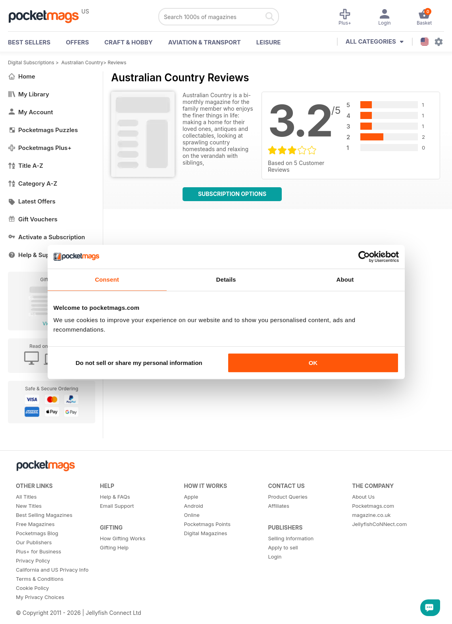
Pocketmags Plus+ (39, 148)
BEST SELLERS (29, 42)
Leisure (268, 42)
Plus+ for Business (38, 551)
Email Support (117, 506)
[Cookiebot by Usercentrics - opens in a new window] (364, 257)
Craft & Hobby (128, 42)
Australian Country (82, 62)
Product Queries (288, 496)
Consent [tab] (107, 279)
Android (193, 506)
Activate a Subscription (46, 237)
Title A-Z (25, 165)
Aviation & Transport (204, 42)
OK (313, 362)
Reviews (117, 62)
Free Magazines (35, 524)
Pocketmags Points (207, 524)
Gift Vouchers (33, 219)
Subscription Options (232, 193)
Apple (191, 496)
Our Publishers (34, 542)
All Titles (26, 496)
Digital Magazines (205, 533)
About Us (363, 496)
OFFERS (77, 42)
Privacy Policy (33, 560)
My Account (30, 112)
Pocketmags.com (373, 506)
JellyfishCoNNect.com (379, 524)
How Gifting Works (122, 538)
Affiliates (278, 506)
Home (21, 76)
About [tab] (345, 279)
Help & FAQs (115, 496)
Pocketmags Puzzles (43, 130)
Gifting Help (114, 547)
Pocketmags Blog (37, 533)
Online (192, 515)
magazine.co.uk (371, 515)
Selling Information (291, 538)
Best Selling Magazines (44, 515)
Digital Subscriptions (31, 62)
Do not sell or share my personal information (139, 362)
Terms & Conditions (39, 579)
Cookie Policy (32, 588)
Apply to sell (283, 547)
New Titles (29, 506)
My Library (28, 94)
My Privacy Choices (40, 597)
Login (274, 556)
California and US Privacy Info (52, 569)
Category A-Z (32, 183)
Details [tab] (226, 279)
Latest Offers (32, 201)
